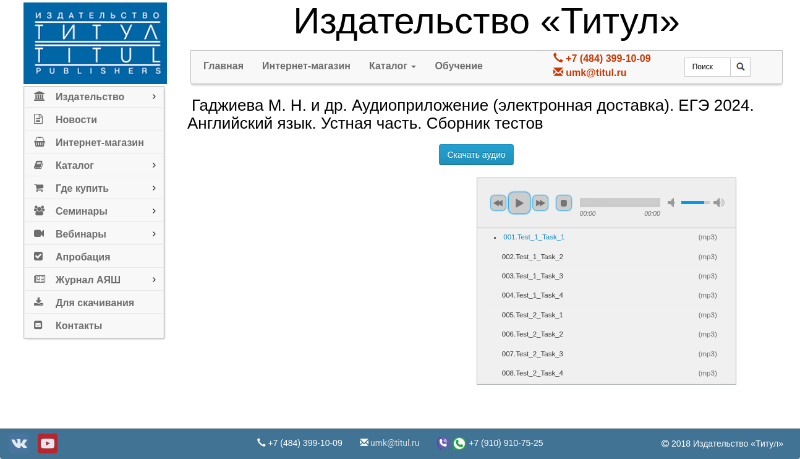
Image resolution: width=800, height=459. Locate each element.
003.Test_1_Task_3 (532, 276)
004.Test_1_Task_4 (532, 295)
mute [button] (673, 202)
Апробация (72, 254)
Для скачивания (84, 300)
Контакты (68, 323)
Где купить (71, 186)
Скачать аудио (476, 155)
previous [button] (498, 203)
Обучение (459, 66)
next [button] (540, 203)
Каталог (64, 163)
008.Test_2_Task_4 (532, 373)
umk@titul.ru (596, 72)
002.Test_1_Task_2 (532, 256)
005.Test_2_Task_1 (532, 315)
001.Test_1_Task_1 (533, 237)
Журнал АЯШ (77, 277)
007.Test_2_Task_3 (532, 354)
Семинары (71, 209)
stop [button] (563, 203)
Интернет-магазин (89, 140)
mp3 (708, 237)
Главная (223, 66)
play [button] (519, 203)
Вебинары (70, 231)
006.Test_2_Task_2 (532, 334)
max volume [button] (719, 202)
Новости (65, 117)
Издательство (79, 94)
